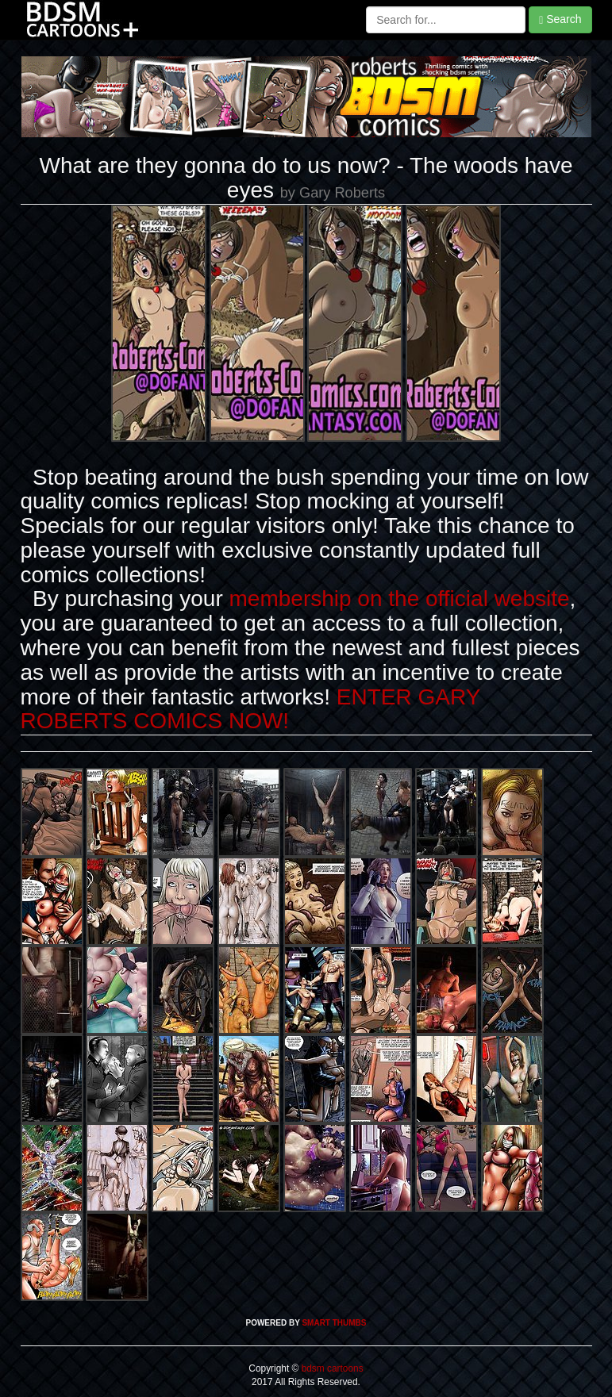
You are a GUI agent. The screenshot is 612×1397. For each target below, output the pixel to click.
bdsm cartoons (330, 1368)
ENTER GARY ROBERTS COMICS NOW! (250, 709)
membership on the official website (399, 598)
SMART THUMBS (334, 1322)
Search (560, 19)
